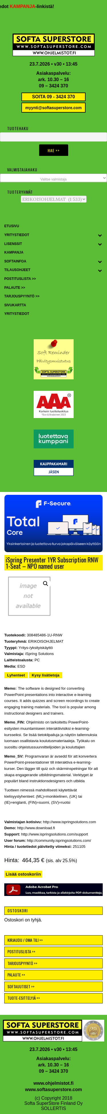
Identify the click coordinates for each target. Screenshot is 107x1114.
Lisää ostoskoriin (23, 874)
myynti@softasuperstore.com (53, 107)
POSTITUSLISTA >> (21, 951)
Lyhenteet (16, 675)
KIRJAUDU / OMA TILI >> (25, 940)
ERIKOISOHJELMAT (45, 641)
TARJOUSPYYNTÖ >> (22, 963)
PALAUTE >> (16, 975)
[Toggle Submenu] (100, 235)
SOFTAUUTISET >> (21, 986)
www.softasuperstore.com (53, 1089)
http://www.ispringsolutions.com (69, 822)
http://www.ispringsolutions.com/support (54, 834)
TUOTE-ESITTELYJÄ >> (23, 998)
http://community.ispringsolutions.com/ (59, 840)
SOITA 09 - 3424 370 (53, 96)
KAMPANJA (24, 6)
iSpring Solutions (39, 654)
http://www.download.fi (36, 828)
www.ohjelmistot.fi (53, 1083)
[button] (53, 523)
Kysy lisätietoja (45, 675)
